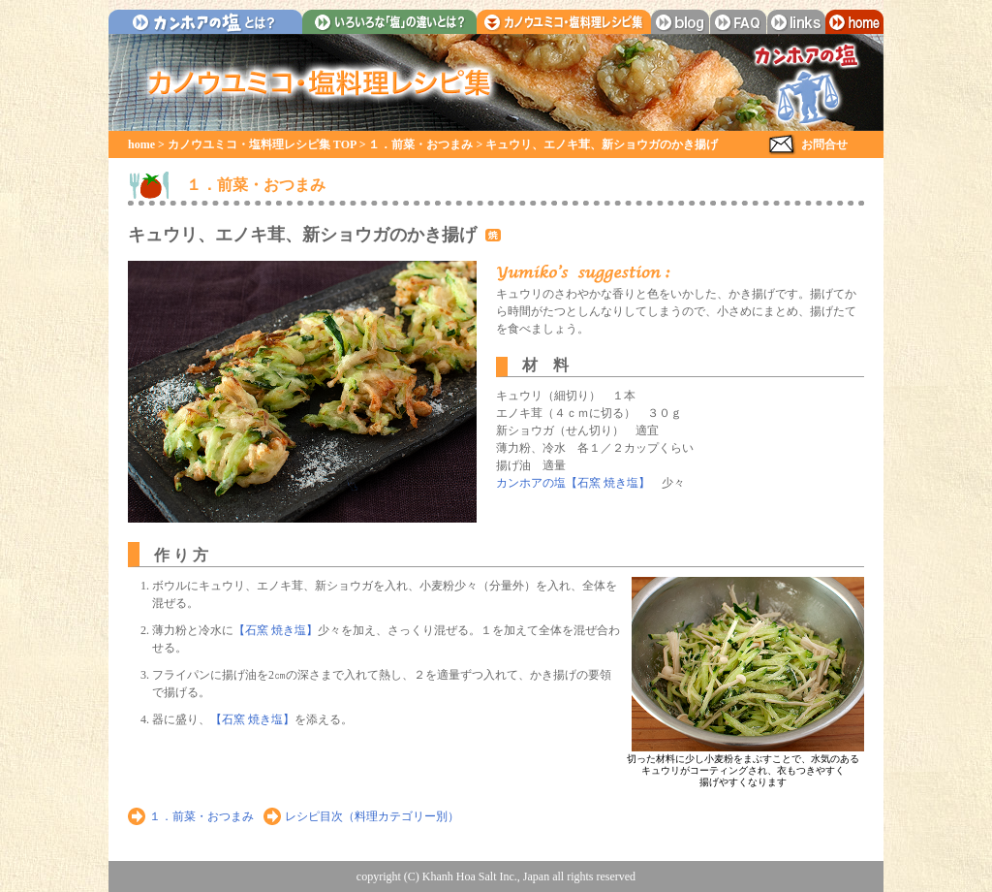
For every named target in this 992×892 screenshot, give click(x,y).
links (796, 22)
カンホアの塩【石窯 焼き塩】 (573, 483)
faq (738, 22)
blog (680, 22)
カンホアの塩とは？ (205, 22)
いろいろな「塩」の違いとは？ (389, 22)
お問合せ (824, 144)
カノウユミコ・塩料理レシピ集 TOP (262, 144)
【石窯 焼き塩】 (275, 630)
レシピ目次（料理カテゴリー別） (372, 816)
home (854, 22)
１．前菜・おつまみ (420, 144)
